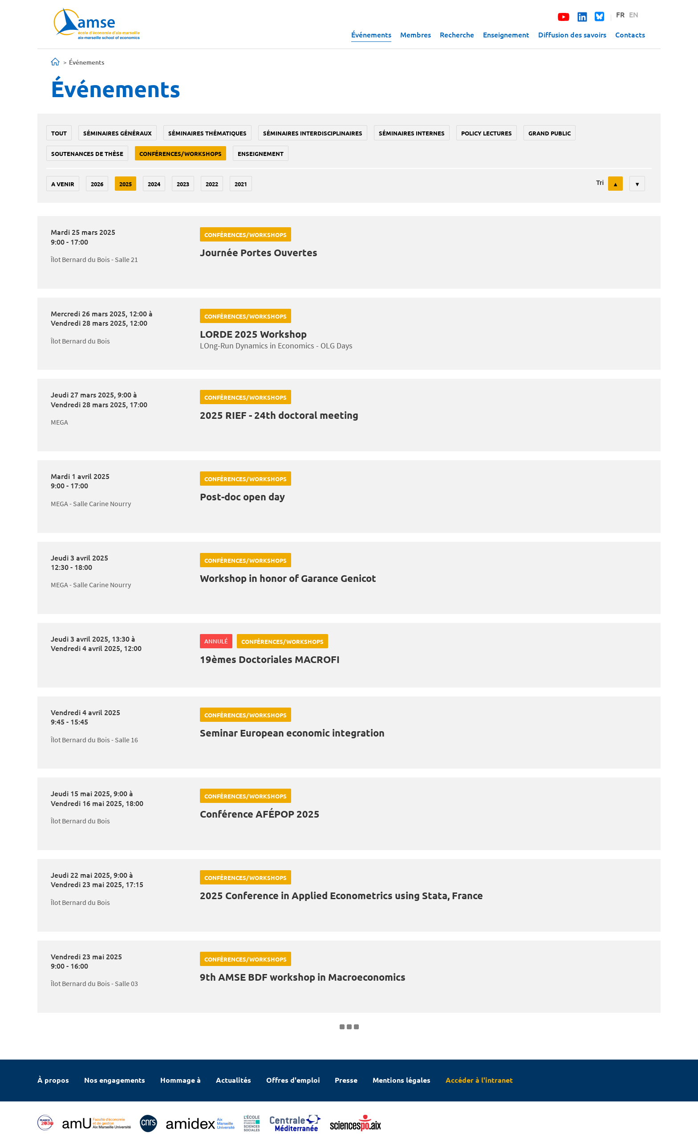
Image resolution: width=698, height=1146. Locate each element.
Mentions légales (401, 1080)
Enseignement (506, 34)
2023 (183, 184)
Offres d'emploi (293, 1080)
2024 (154, 184)
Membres (415, 34)
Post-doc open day (242, 497)
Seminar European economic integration (292, 733)
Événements (371, 34)
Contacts (630, 34)
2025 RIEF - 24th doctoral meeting (279, 415)
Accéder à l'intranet (479, 1080)
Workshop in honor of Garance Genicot (288, 578)
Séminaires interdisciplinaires (312, 133)
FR (620, 14)
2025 (125, 184)
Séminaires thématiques (207, 133)
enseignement (261, 153)
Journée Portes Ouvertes (258, 252)
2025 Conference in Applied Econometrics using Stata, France (341, 895)
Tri (600, 182)
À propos (53, 1080)
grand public (549, 133)
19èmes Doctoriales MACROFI (270, 659)
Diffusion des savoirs (572, 34)
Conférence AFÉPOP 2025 (260, 814)
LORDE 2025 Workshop (253, 334)
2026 (97, 184)
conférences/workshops (180, 153)
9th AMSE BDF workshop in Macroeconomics (303, 977)
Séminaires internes (412, 133)
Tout (59, 133)
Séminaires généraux (117, 133)
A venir (62, 184)
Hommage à (180, 1080)
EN (633, 14)
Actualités (233, 1080)
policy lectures (486, 133)
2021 (241, 184)
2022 (212, 184)
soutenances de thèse (87, 153)
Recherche (457, 34)
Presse (346, 1080)
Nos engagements (114, 1080)
